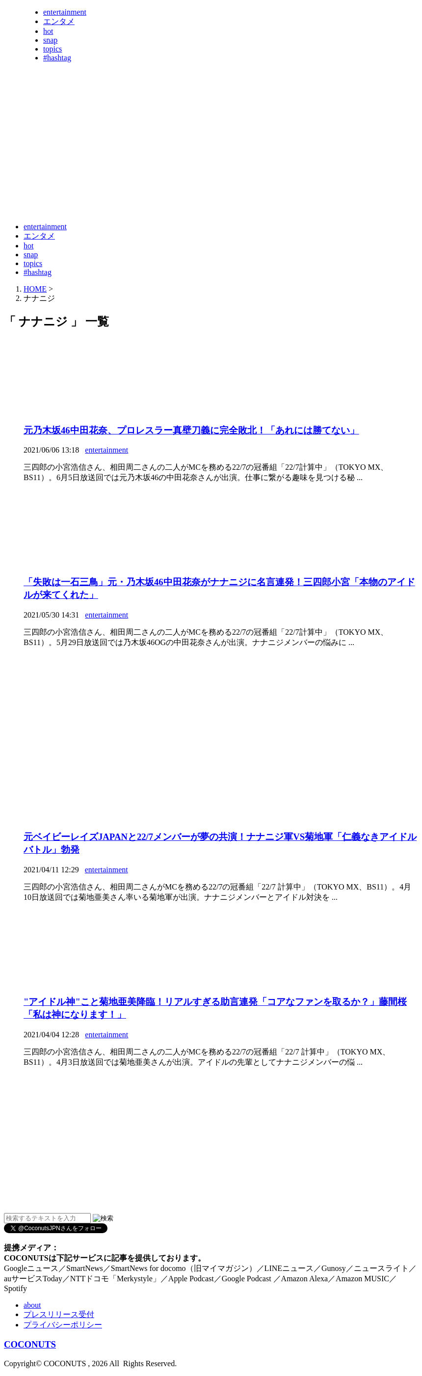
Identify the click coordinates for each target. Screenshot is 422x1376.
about (32, 1305)
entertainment (64, 12)
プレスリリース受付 (59, 1314)
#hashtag (57, 58)
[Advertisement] (182, 190)
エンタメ (59, 21)
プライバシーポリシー (63, 1325)
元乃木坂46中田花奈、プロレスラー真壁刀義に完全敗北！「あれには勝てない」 (191, 430)
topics (52, 49)
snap (50, 40)
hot (48, 31)
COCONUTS (30, 1344)
